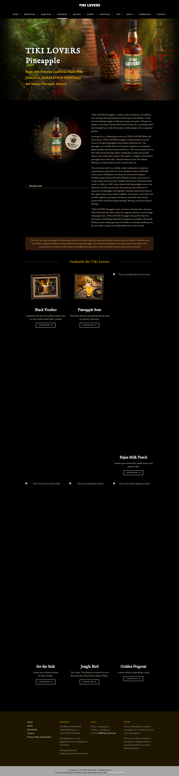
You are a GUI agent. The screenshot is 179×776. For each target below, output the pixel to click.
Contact (30, 733)
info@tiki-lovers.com (107, 733)
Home (30, 722)
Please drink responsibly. (116, 773)
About (30, 726)
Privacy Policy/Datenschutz (39, 737)
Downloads (32, 729)
